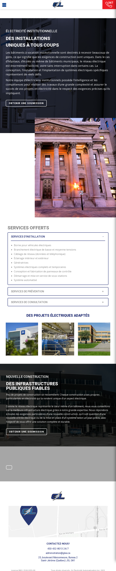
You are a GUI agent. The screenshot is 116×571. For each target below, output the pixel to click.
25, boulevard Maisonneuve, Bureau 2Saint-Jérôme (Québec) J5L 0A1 (58, 559)
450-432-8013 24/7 (58, 548)
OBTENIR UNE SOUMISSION (26, 103)
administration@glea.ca (58, 553)
